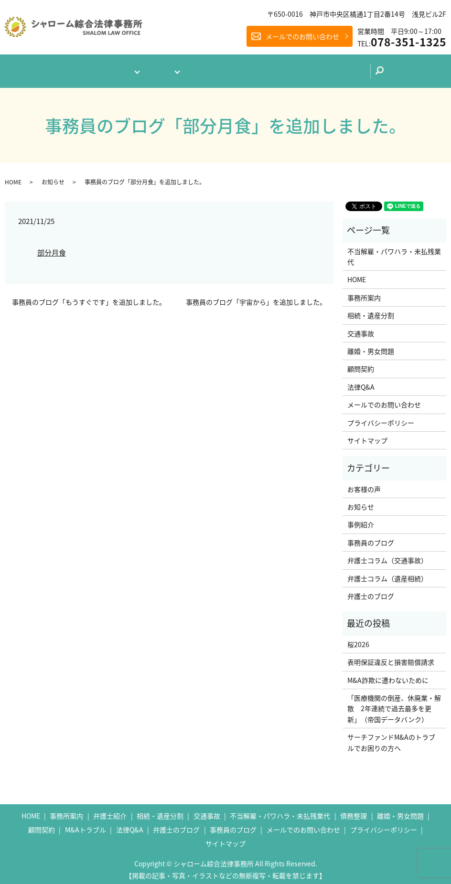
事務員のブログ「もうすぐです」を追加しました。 (89, 297)
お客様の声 (364, 485)
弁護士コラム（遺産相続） (387, 574)
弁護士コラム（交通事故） (387, 556)
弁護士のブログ (266, 68)
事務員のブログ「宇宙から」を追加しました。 (256, 297)
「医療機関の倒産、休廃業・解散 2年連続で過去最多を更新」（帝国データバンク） (394, 704)
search (408, 71)
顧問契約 (360, 365)
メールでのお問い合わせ (302, 36)
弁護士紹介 (110, 811)
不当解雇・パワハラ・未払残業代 (394, 252)
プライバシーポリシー (380, 418)
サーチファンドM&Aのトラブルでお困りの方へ (391, 738)
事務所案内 (105, 68)
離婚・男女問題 (370, 346)
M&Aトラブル (85, 825)
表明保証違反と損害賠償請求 (390, 658)
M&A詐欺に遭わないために (388, 676)
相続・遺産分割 (370, 311)
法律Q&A (209, 68)
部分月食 (51, 249)
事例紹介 (360, 520)
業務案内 (158, 68)
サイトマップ (367, 436)
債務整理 (353, 811)
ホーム (58, 68)
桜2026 (358, 640)
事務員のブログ (370, 538)
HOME (13, 177)
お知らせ (53, 177)
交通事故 (360, 329)
